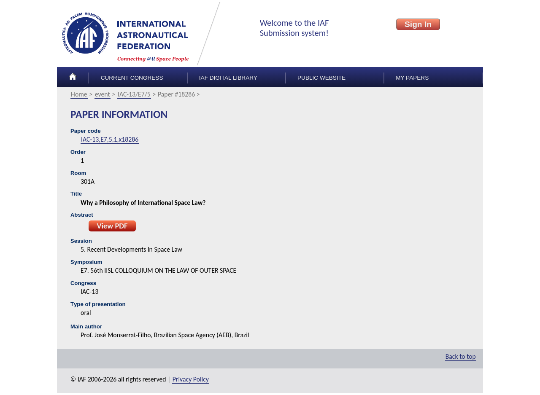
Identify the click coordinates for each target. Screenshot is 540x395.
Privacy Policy (191, 379)
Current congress (132, 78)
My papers (412, 78)
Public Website (321, 78)
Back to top (461, 356)
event (102, 94)
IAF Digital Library (228, 78)
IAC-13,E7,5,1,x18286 (109, 139)
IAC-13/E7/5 (134, 94)
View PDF (112, 226)
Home (79, 94)
